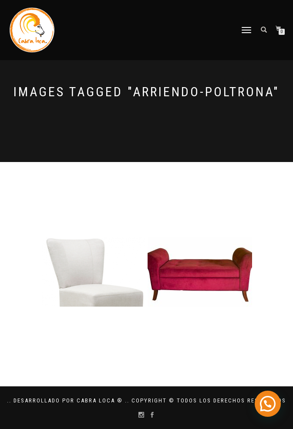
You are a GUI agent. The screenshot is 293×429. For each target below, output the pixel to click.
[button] (267, 403)
